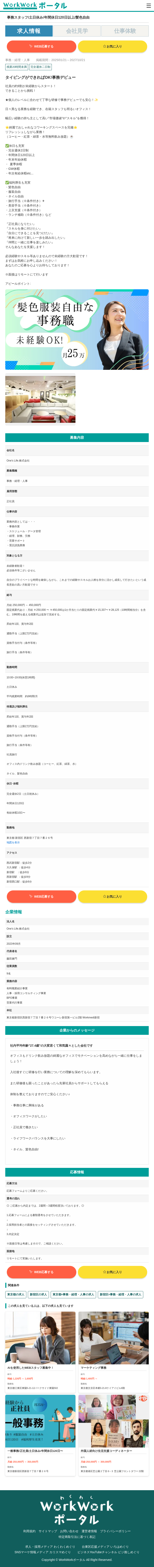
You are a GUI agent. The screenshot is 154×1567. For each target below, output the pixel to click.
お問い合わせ (69, 1531)
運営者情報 (89, 1531)
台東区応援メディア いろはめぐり (105, 1546)
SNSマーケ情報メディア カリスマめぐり (42, 1552)
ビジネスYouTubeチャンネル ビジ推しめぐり (108, 1552)
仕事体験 (125, 31)
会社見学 (77, 31)
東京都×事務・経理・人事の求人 (73, 1294)
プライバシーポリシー (115, 1531)
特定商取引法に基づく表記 (77, 1537)
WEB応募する (41, 46)
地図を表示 (13, 842)
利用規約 (29, 1531)
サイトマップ (48, 1531)
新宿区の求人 (38, 1294)
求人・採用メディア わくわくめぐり (50, 1546)
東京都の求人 (15, 1294)
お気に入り (112, 46)
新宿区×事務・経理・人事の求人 (120, 1294)
